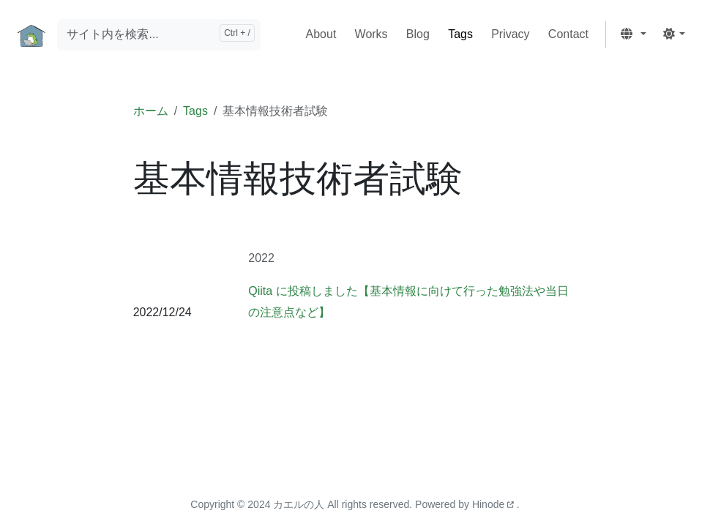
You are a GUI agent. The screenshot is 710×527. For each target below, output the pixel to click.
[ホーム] (31, 34)
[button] (632, 34)
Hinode (494, 504)
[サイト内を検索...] (159, 35)
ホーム (150, 111)
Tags (195, 111)
